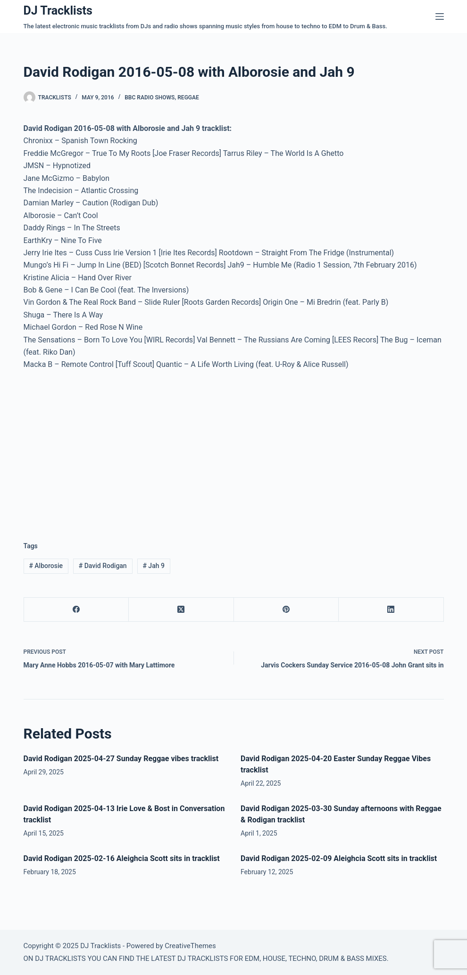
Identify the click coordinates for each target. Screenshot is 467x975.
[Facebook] (76, 610)
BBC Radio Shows (150, 97)
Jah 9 (153, 565)
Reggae (188, 97)
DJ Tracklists (58, 10)
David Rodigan (103, 565)
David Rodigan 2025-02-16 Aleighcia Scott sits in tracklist (122, 858)
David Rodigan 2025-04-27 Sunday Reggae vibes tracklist (121, 758)
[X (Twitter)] (181, 610)
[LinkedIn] (391, 610)
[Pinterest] (286, 610)
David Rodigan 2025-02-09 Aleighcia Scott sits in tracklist (339, 858)
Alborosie (46, 565)
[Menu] (439, 16)
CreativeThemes (190, 946)
